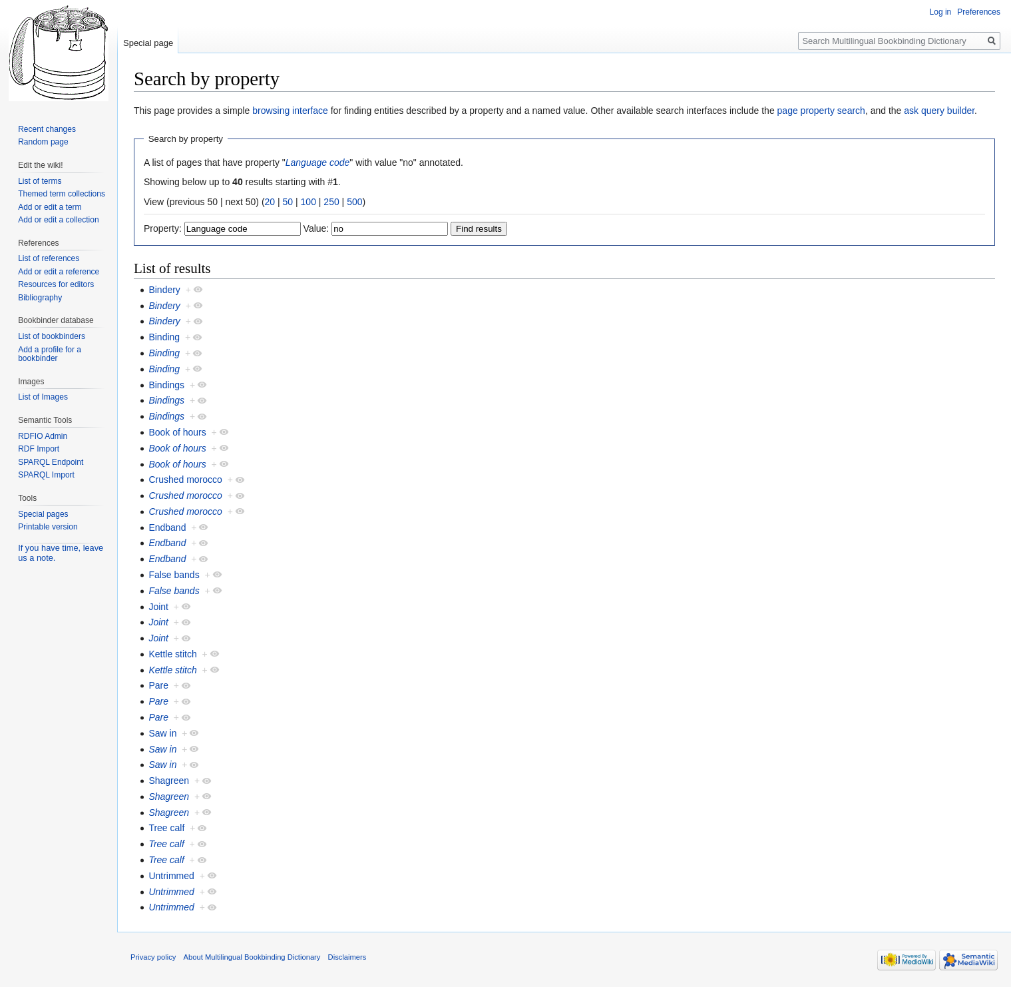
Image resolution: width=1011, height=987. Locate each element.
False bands (173, 574)
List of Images (43, 397)
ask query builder (939, 110)
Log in (941, 12)
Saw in (162, 733)
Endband (167, 527)
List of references (48, 258)
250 (331, 201)
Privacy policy (153, 957)
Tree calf (166, 827)
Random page (43, 142)
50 (288, 201)
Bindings (166, 385)
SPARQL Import (46, 475)
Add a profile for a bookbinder (49, 354)
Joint (158, 606)
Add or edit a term (49, 207)
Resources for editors (56, 284)
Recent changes (47, 129)
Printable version (47, 526)
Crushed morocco (185, 479)
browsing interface (290, 110)
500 (354, 201)
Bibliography (40, 297)
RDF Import (38, 449)
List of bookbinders (51, 336)
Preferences (978, 12)
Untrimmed (171, 875)
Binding (164, 337)
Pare (158, 685)
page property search (821, 110)
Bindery (164, 289)
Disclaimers (347, 957)
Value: (316, 228)
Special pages (43, 514)
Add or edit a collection (58, 219)
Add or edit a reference (58, 271)
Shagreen (168, 780)
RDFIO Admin (42, 436)
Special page (148, 43)
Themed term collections (61, 193)
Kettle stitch (172, 654)
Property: (163, 228)
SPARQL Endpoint (50, 462)
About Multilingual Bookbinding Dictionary (252, 957)
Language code (318, 162)
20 (270, 201)
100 (308, 201)
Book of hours (177, 432)
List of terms (39, 181)
